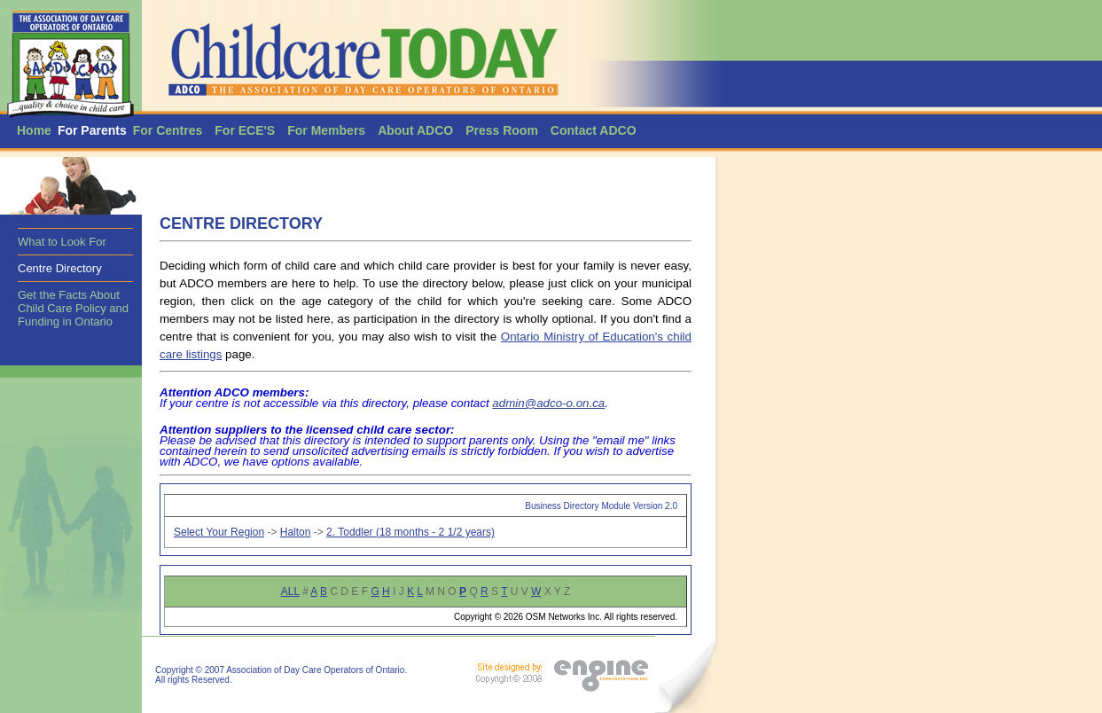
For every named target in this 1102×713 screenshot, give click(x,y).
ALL (290, 591)
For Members (326, 130)
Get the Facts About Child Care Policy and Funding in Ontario (73, 308)
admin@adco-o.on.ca (548, 403)
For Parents (92, 130)
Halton (295, 532)
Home (34, 130)
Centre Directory (60, 268)
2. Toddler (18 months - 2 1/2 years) (410, 532)
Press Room (501, 130)
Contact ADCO (594, 130)
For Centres (168, 130)
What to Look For (62, 241)
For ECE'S (245, 130)
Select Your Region (219, 532)
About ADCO (415, 130)
